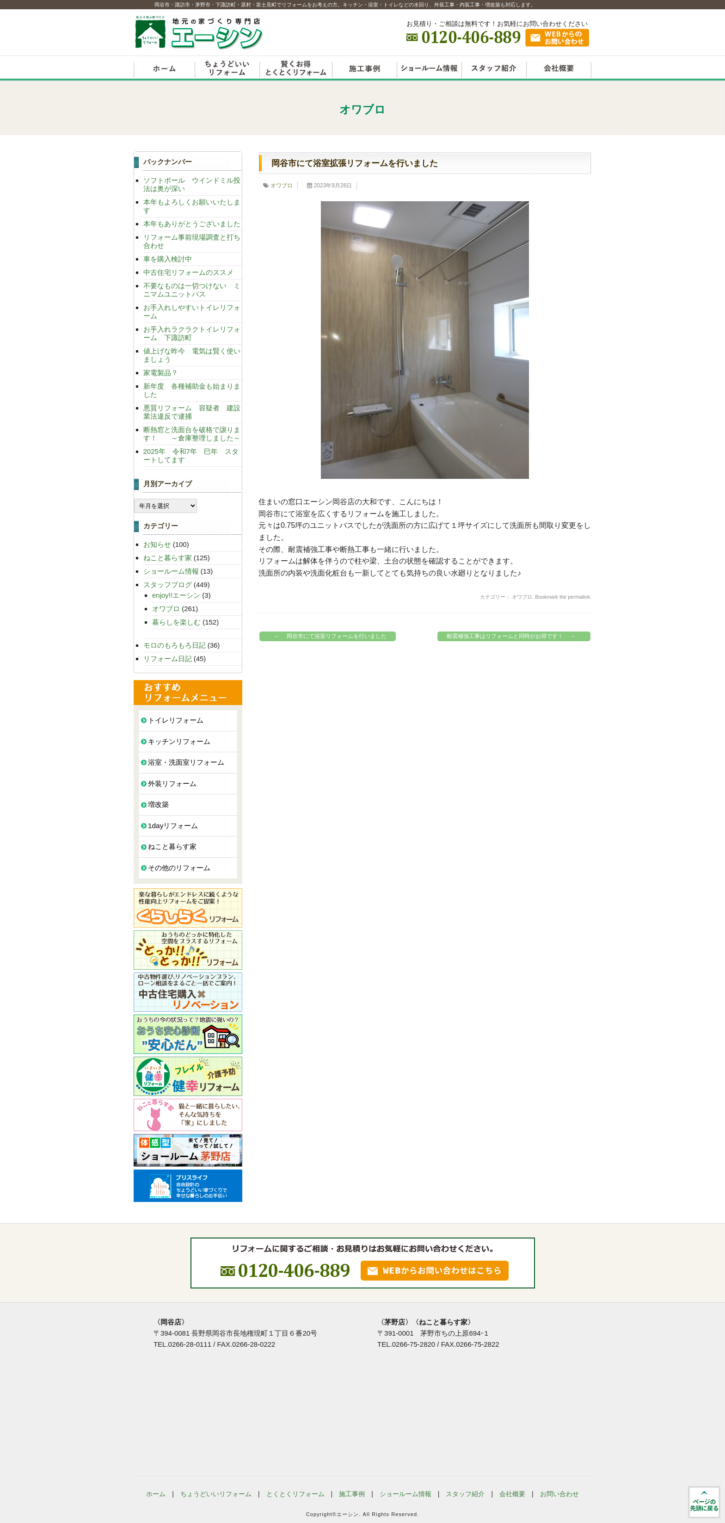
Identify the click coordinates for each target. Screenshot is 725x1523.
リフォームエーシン (164, 69)
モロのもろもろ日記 (174, 645)
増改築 (158, 804)
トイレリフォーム (175, 720)
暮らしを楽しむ (176, 622)
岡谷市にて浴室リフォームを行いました (328, 636)
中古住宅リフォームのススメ (188, 272)
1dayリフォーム (173, 826)
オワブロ (281, 185)
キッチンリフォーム (179, 741)
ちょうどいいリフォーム (227, 69)
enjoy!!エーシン (176, 595)
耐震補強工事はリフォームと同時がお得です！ (513, 636)
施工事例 (352, 1494)
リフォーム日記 (167, 658)
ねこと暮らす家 (167, 558)
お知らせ (157, 544)
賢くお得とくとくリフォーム (295, 69)
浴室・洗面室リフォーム (186, 762)
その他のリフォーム (179, 868)
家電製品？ (160, 373)
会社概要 (558, 69)
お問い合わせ (559, 1494)
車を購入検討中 (167, 259)
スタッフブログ (167, 584)
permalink (579, 597)
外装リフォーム (172, 783)
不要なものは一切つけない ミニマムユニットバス (191, 290)
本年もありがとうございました (191, 224)
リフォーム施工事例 (364, 69)
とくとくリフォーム (295, 1494)
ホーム (156, 1494)
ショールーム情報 (429, 69)
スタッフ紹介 (493, 69)
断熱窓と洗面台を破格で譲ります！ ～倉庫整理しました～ (191, 434)
